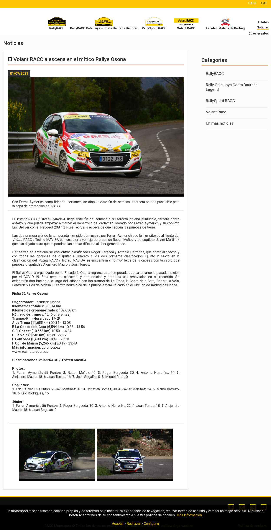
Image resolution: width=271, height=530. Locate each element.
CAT (264, 3)
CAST (252, 3)
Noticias (263, 27)
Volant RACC (186, 28)
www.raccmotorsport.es (30, 351)
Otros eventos (258, 33)
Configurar (151, 524)
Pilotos (263, 22)
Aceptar (118, 524)
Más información (189, 515)
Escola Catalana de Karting (225, 28)
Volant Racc (216, 112)
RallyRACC (56, 28)
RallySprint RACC (154, 28)
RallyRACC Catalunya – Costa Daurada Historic (104, 28)
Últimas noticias (219, 123)
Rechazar (134, 524)
